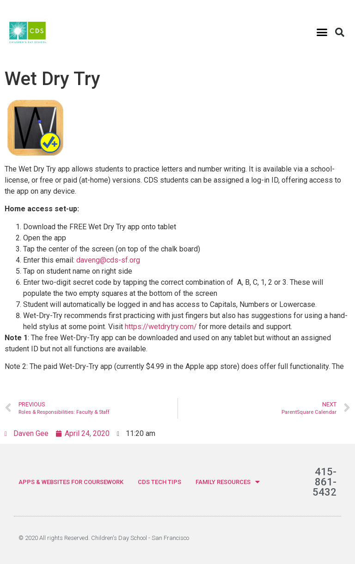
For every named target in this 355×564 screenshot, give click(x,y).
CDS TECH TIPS (159, 481)
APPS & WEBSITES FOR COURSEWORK (70, 481)
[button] (322, 32)
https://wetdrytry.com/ (161, 326)
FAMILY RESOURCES (228, 481)
